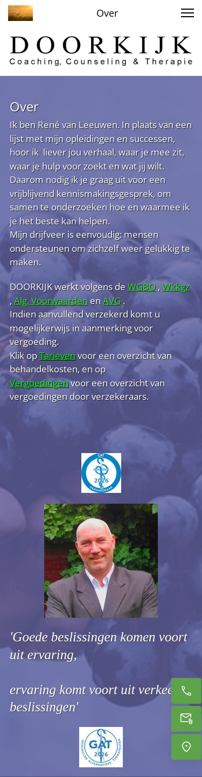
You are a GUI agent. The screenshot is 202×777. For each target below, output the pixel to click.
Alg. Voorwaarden (51, 300)
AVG (112, 300)
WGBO (142, 286)
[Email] (186, 719)
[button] (187, 13)
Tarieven (57, 355)
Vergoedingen (39, 383)
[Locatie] (186, 747)
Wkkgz (176, 286)
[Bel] (186, 691)
